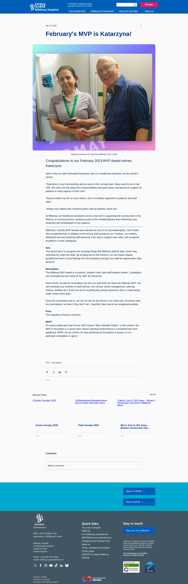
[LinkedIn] (61, 565)
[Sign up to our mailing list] (139, 530)
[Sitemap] (98, 557)
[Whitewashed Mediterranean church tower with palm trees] (94, 410)
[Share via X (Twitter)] (53, 372)
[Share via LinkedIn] (59, 372)
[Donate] (149, 4)
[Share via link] (66, 372)
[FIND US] (98, 531)
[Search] (122, 5)
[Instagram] (46, 565)
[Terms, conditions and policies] (98, 547)
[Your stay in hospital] (98, 527)
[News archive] (139, 502)
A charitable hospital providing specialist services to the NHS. (80, 5)
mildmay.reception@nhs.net (51, 560)
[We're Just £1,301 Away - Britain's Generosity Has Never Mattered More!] (136, 410)
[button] (77, 11)
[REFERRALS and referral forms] (98, 537)
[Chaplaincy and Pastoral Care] (98, 541)
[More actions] (140, 25)
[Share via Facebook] (47, 372)
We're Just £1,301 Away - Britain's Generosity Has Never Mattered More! (134, 426)
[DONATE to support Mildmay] (98, 554)
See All (152, 395)
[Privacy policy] (98, 551)
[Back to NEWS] (139, 491)
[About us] (98, 544)
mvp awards (56, 363)
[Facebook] (40, 565)
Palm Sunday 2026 (88, 425)
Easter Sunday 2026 (47, 425)
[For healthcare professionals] (98, 534)
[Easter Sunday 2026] (52, 410)
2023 (48, 363)
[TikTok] (56, 565)
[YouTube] (51, 565)
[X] (35, 565)
